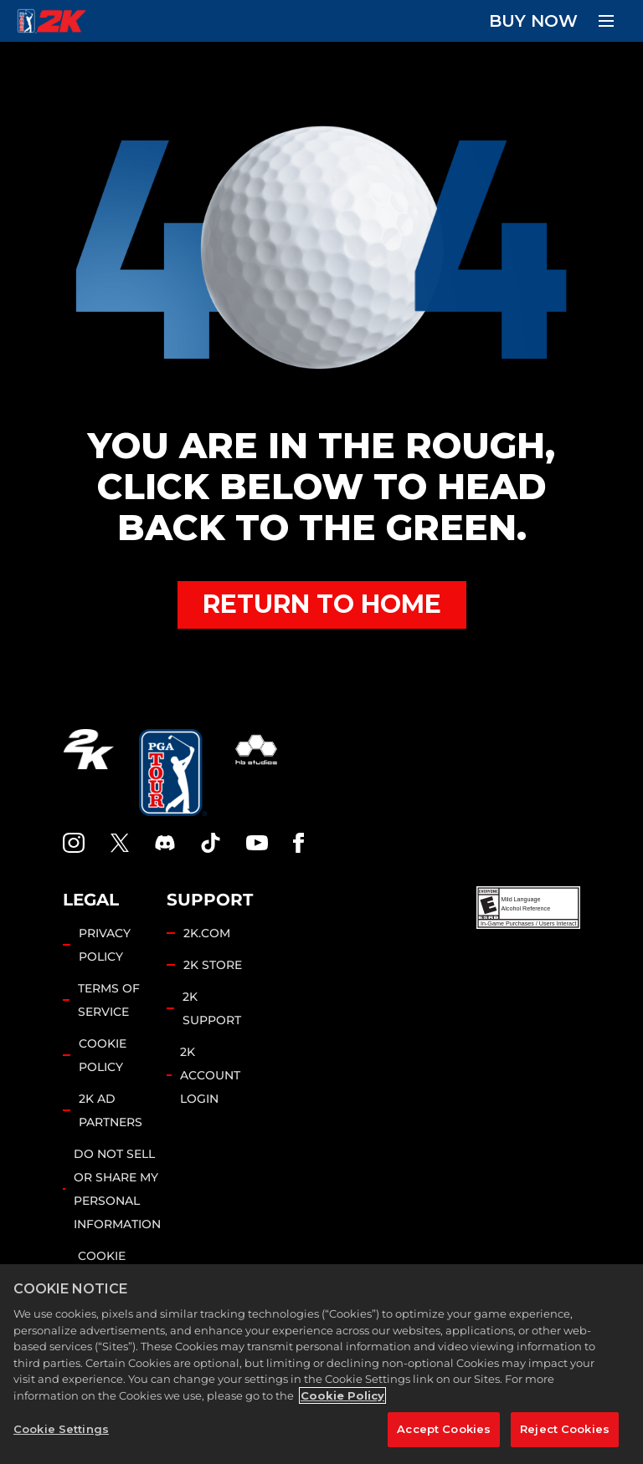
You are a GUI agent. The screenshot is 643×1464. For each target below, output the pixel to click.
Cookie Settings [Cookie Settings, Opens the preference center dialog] (61, 1429)
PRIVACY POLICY (105, 945)
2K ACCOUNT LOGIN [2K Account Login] (210, 1075)
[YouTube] (257, 843)
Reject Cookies (565, 1429)
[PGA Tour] (173, 772)
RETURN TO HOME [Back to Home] (322, 604)
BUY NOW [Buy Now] (533, 21)
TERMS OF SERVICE (109, 1000)
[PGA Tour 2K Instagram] (74, 843)
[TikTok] (211, 843)
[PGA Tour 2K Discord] (165, 843)
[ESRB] (528, 908)
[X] (120, 843)
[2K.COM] (88, 772)
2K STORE (212, 964)
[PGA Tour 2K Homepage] (51, 20)
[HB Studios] (256, 772)
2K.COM (206, 933)
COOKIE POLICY (102, 1055)
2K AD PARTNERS (110, 1110)
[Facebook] (298, 843)
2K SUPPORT (212, 1008)
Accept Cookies (444, 1429)
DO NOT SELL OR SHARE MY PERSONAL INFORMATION (117, 1189)
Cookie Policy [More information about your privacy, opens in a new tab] (342, 1395)
